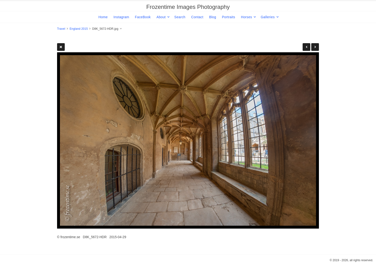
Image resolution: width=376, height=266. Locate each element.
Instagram (121, 17)
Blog (212, 17)
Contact (197, 17)
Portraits (228, 17)
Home (103, 17)
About (160, 17)
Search (179, 17)
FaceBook (143, 17)
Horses (246, 17)
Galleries (268, 17)
